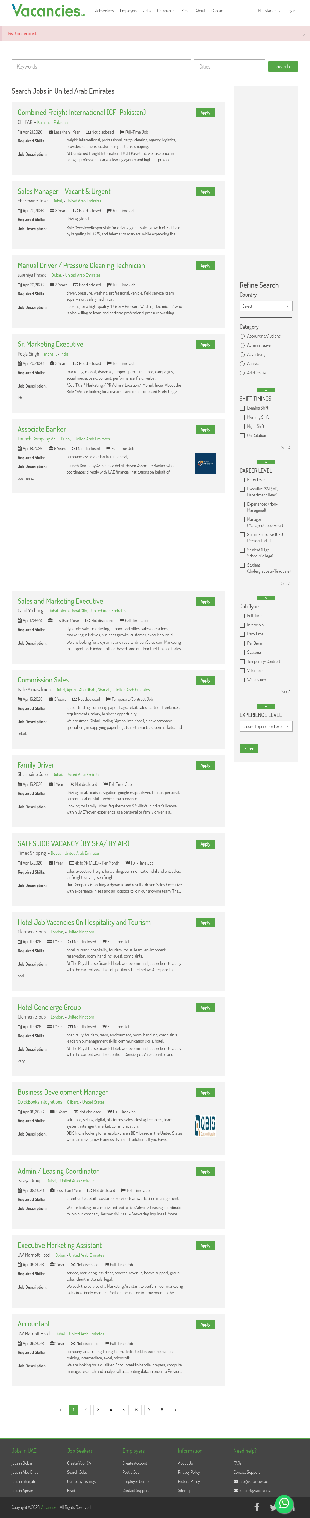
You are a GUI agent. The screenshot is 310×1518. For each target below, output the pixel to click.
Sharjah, (105, 689)
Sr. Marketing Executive (50, 344)
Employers (128, 10)
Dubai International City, (69, 610)
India (64, 353)
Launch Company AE (37, 438)
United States (93, 1101)
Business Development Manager (63, 1092)
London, (58, 931)
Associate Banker (42, 429)
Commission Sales (43, 679)
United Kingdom (80, 931)
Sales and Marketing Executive (60, 601)
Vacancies (49, 1507)
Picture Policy (189, 1481)
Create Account (135, 1463)
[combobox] (266, 306)
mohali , (51, 353)
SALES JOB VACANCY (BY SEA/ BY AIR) (74, 843)
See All (286, 447)
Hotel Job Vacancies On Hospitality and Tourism (84, 922)
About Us (185, 1463)
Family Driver (36, 764)
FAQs (238, 1463)
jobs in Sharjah (23, 1481)
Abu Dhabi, (88, 689)
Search (283, 66)
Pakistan (61, 122)
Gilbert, (73, 1101)
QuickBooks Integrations (40, 1102)
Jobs (147, 10)
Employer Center (136, 1481)
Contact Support (136, 1490)
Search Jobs (77, 1472)
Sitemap (185, 1490)
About (200, 10)
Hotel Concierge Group (49, 1007)
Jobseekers (104, 10)
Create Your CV (79, 1463)
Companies (166, 10)
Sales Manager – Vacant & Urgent (64, 191)
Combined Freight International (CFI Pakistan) (82, 112)
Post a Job (131, 1472)
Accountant (34, 1323)
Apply (205, 112)
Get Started (269, 10)
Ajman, (73, 689)
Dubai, (57, 200)
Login (291, 10)
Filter (249, 748)
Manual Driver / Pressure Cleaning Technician (81, 265)
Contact (217, 10)
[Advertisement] (118, 542)
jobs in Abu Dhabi (25, 1472)
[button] (266, 390)
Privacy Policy (189, 1472)
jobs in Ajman (22, 1490)
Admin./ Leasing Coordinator (58, 1171)
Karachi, (44, 122)
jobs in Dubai (22, 1463)
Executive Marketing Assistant (60, 1245)
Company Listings (81, 1481)
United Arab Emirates (83, 200)
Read (185, 10)
